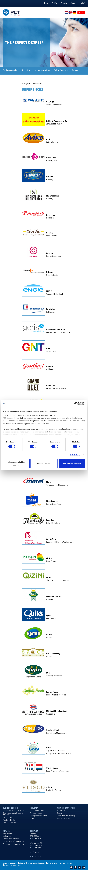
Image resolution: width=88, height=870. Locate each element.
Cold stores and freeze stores (13, 810)
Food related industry (37, 810)
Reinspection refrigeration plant (14, 841)
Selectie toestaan (44, 464)
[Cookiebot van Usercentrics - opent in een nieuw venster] (75, 403)
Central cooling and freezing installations (13, 814)
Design (59, 813)
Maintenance (7, 833)
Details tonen (75, 455)
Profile (54, 3)
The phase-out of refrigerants (13, 844)
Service (75, 70)
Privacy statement (52, 863)
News (73, 3)
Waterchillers (7, 817)
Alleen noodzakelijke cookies (16, 463)
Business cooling (10, 70)
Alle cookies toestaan (72, 464)
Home (46, 3)
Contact (82, 3)
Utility (32, 818)
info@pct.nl (36, 852)
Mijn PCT (81, 12)
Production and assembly (66, 816)
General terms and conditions (36, 863)
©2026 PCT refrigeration (10, 863)
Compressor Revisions (11, 839)
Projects (64, 3)
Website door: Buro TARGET (12, 865)
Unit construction (42, 70)
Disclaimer (22, 863)
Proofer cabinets (9, 820)
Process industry (36, 813)
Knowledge (61, 810)
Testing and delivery (64, 818)
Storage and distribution (38, 816)
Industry (26, 70)
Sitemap (69, 863)
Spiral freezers (60, 70)
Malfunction (7, 836)
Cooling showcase (9, 823)
